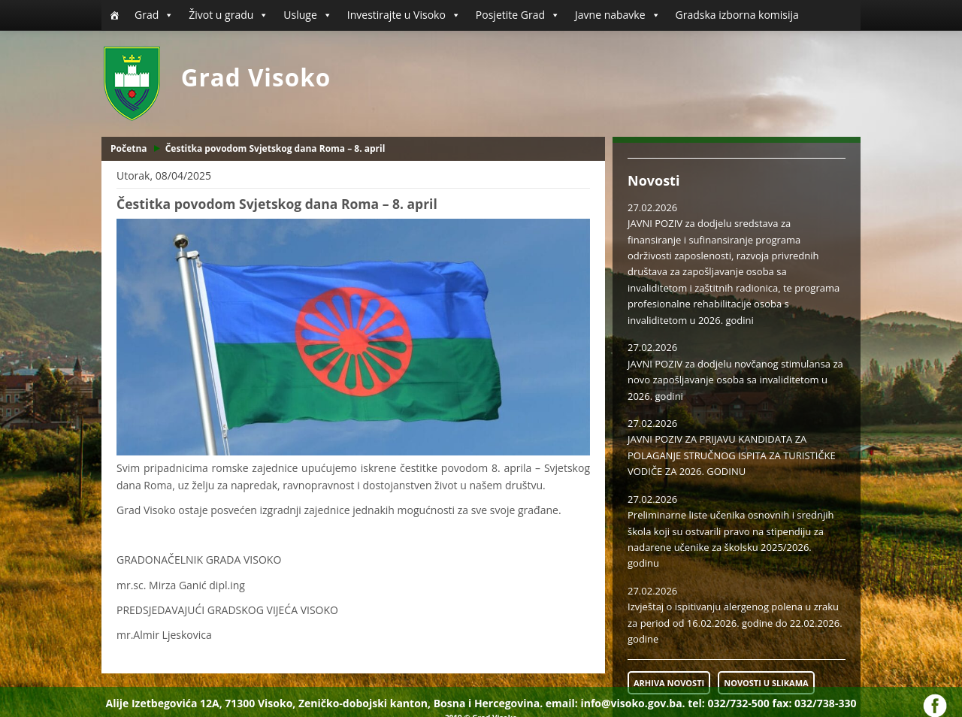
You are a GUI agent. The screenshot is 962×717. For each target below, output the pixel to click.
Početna (128, 148)
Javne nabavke (618, 15)
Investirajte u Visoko (404, 15)
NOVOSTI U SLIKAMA (766, 682)
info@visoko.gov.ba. (632, 703)
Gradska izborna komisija (737, 15)
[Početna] (114, 15)
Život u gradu (228, 15)
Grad (154, 15)
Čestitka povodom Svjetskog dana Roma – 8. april (275, 148)
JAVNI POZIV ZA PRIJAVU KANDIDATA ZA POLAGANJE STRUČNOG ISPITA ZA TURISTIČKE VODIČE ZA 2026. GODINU (732, 455)
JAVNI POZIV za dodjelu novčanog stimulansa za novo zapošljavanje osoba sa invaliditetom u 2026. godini (735, 380)
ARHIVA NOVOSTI (669, 682)
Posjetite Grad (518, 15)
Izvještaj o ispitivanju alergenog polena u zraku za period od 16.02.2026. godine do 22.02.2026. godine (735, 623)
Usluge (307, 15)
